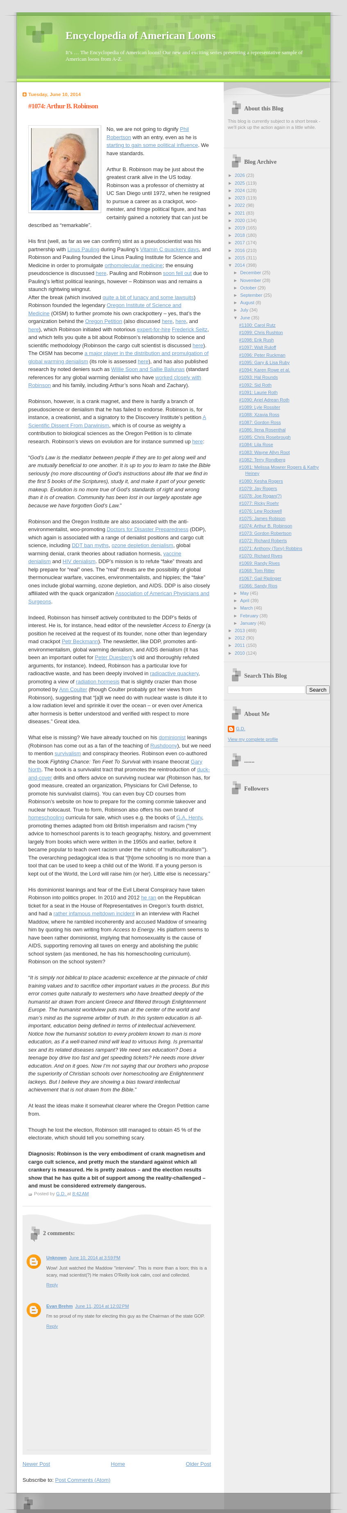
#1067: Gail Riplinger (260, 578)
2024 (240, 190)
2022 (240, 205)
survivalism (67, 753)
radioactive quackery (174, 673)
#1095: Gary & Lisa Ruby (264, 362)
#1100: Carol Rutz (257, 325)
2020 (240, 220)
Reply (52, 1284)
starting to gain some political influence (152, 145)
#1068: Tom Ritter (257, 570)
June (245, 317)
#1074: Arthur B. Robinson (266, 525)
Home (118, 1464)
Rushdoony (163, 746)
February (249, 615)
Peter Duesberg (113, 657)
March (247, 607)
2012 (240, 637)
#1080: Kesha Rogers (261, 481)
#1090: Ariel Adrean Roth (264, 399)
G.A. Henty (189, 817)
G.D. (240, 728)
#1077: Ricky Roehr (259, 503)
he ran (148, 897)
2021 (240, 213)
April (245, 600)
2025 (240, 183)
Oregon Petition (103, 321)
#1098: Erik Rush (256, 339)
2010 (240, 653)
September (251, 295)
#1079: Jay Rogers (258, 488)
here (101, 273)
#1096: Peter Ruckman (262, 355)
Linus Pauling (83, 249)
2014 (240, 265)
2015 (240, 257)
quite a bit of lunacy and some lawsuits (148, 297)
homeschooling (46, 817)
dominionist (172, 737)
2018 (240, 235)
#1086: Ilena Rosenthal (262, 429)
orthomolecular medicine (133, 265)
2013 (240, 630)
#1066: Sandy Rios (258, 585)
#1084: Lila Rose (256, 444)
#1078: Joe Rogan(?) (260, 495)
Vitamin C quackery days (169, 249)
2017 (240, 242)
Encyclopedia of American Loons (140, 35)
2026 (240, 175)
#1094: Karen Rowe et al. (264, 369)
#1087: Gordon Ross (260, 422)
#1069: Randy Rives (259, 563)
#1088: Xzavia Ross (259, 414)
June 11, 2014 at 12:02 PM (102, 1306)
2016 (240, 250)
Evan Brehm (59, 1306)
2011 (240, 645)
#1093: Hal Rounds (258, 377)
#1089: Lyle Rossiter (259, 407)
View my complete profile (253, 739)
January (248, 623)
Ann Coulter (73, 689)
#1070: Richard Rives (261, 555)
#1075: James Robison (262, 518)
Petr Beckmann (80, 641)
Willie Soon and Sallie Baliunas (147, 369)
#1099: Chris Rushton (261, 332)
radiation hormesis (97, 682)
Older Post (198, 1464)
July (244, 309)
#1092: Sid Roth (255, 385)
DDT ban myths (90, 545)
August (247, 302)
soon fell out (177, 273)
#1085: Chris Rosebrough (265, 437)
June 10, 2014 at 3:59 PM (94, 1257)
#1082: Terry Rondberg (262, 459)
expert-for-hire (153, 329)
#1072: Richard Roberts (263, 540)
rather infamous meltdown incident (93, 913)
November (251, 280)
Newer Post (36, 1464)
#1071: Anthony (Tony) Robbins (270, 548)
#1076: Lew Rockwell (260, 511)
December (251, 272)
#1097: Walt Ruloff (257, 347)
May (245, 593)
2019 (240, 227)
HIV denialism (79, 561)
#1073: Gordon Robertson (265, 533)
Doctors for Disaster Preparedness (147, 529)
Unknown (56, 1257)
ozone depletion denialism (142, 545)
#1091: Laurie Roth (258, 392)
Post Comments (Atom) (83, 1480)
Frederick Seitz (189, 329)
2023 (240, 197)
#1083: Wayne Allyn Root (264, 452)
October (248, 287)
